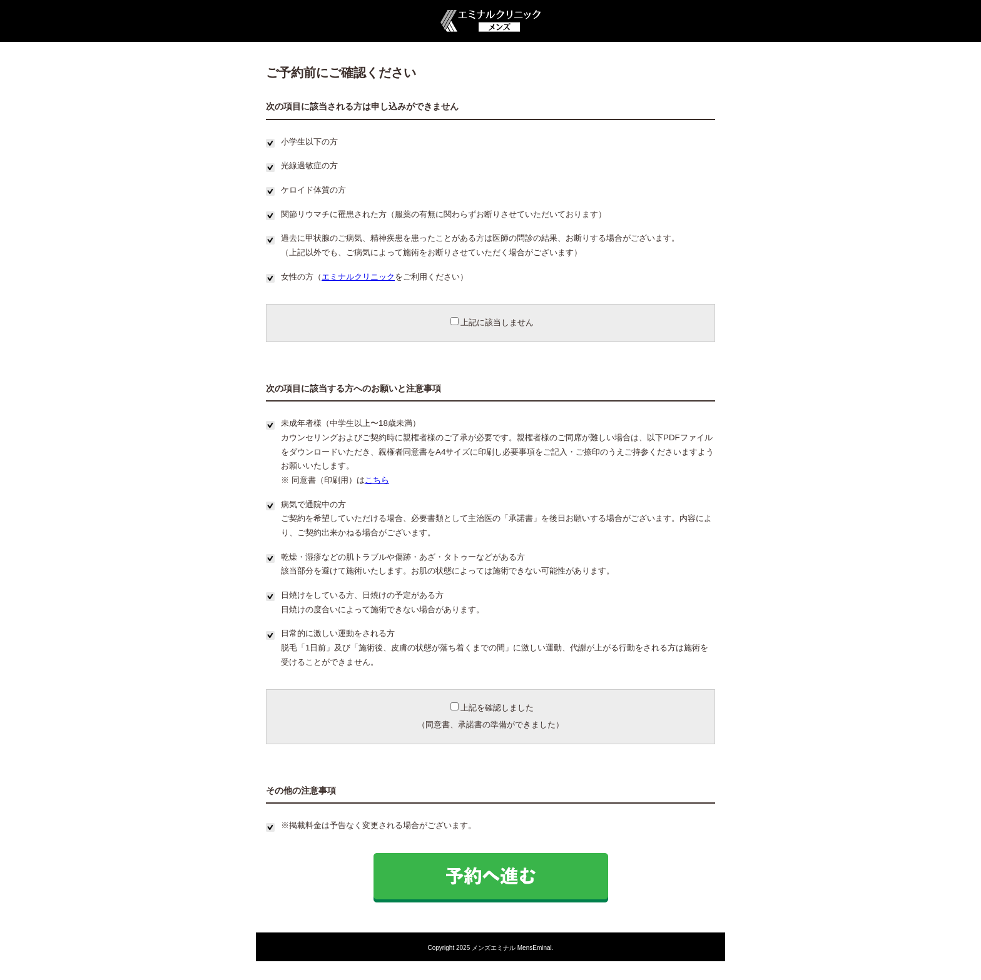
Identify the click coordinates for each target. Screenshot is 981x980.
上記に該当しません (492, 322)
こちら (377, 480)
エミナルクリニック (358, 276)
